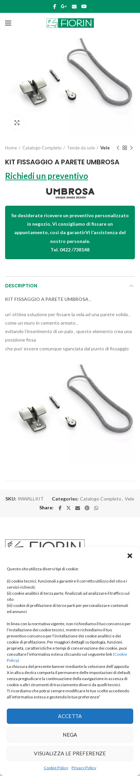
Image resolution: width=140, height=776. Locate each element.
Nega (70, 735)
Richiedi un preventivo (46, 176)
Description (21, 285)
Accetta (70, 716)
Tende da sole (81, 147)
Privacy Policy (84, 767)
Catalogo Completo (42, 147)
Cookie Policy (56, 767)
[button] (129, 555)
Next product (131, 148)
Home (11, 147)
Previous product (118, 148)
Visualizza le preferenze (70, 753)
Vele (105, 147)
